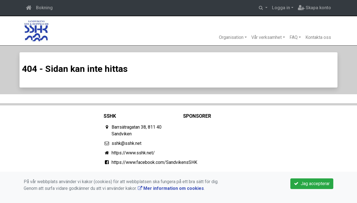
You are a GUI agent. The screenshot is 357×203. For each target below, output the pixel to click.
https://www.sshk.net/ (133, 152)
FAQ (294, 37)
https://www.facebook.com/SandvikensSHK (154, 162)
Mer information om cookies (171, 188)
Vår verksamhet (266, 37)
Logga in (281, 7)
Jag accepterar (312, 183)
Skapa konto (314, 7)
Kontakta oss (318, 37)
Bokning (44, 7)
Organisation (231, 37)
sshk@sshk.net (126, 143)
